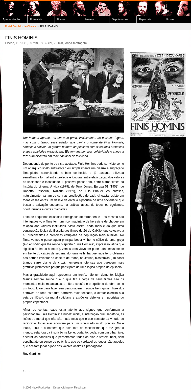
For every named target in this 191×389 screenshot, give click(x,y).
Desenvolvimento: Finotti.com (69, 387)
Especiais (145, 19)
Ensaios (89, 19)
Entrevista (36, 19)
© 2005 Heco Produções (37, 387)
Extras (170, 19)
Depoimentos (120, 19)
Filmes (61, 19)
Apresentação (11, 19)
